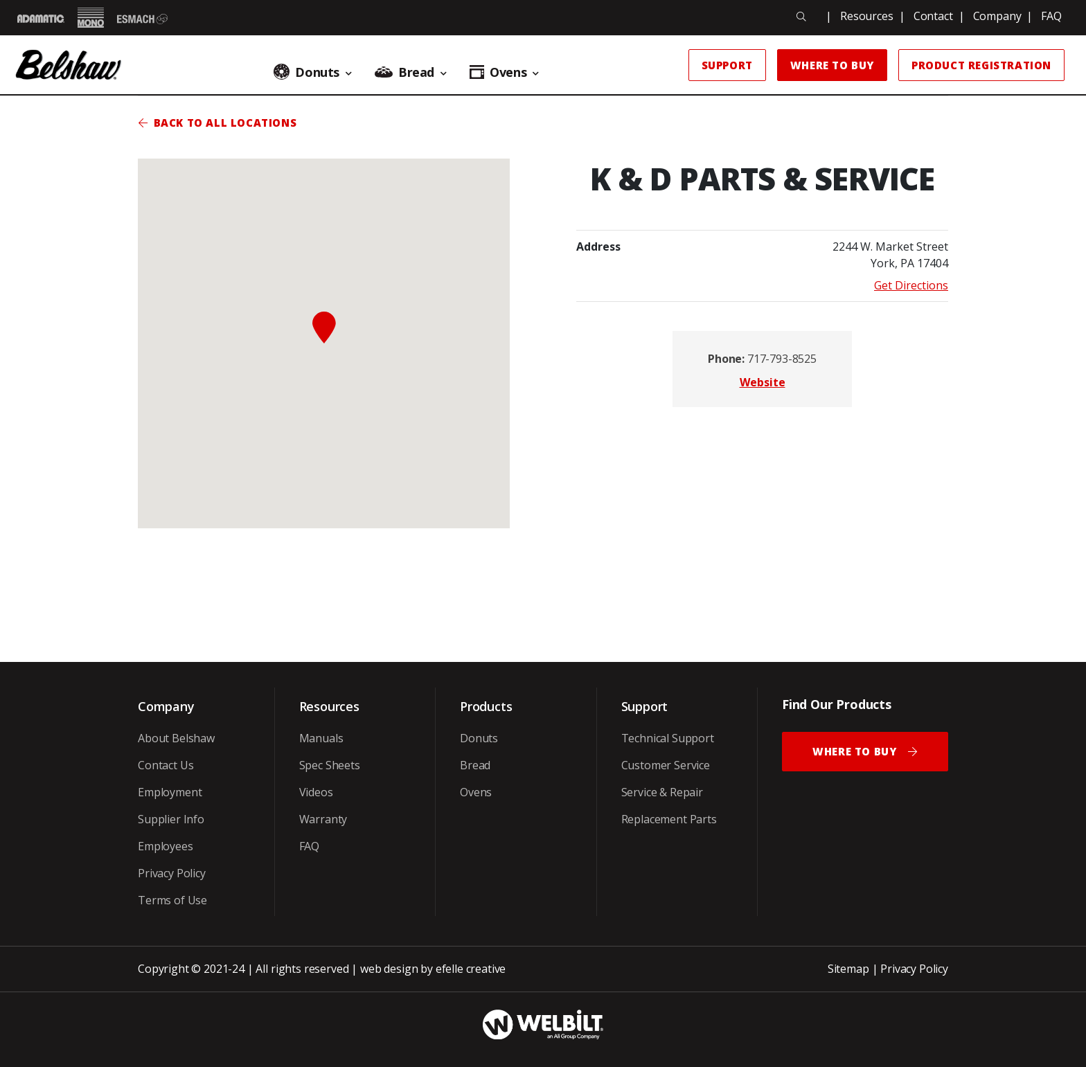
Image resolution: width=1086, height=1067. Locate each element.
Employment (170, 792)
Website (762, 382)
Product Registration (981, 65)
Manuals (321, 738)
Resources (866, 16)
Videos (316, 792)
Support (727, 65)
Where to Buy (832, 65)
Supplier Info (171, 819)
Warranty (323, 819)
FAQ (1051, 16)
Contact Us (165, 765)
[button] (324, 327)
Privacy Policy (172, 873)
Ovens (476, 792)
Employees (165, 846)
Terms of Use (172, 900)
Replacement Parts (669, 819)
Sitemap (848, 968)
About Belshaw (176, 738)
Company (997, 16)
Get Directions (911, 285)
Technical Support (667, 738)
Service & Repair (662, 792)
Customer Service (665, 765)
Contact (933, 16)
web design (389, 968)
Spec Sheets (329, 765)
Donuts (479, 738)
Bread (475, 765)
